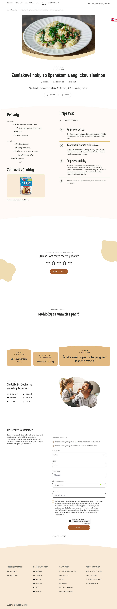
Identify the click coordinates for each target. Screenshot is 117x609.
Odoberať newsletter (66, 591)
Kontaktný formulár (66, 587)
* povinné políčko (59, 536)
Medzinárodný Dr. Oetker (94, 571)
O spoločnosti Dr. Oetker (67, 571)
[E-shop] (45, 3)
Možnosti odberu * (59, 438)
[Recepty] (11, 3)
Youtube (38, 579)
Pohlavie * (56, 451)
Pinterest (39, 583)
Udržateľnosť (64, 575)
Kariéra (61, 579)
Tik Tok (38, 587)
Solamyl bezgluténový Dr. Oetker (30, 128)
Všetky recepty (12, 571)
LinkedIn (38, 591)
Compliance (63, 583)
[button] (58, 64)
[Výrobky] (20, 3)
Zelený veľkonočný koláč (19, 343)
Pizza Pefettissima (92, 583)
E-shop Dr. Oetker (92, 575)
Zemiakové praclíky (45, 343)
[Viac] (39, 3)
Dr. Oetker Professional (93, 579)
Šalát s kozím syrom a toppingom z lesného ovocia (84, 343)
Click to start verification (81, 521)
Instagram (39, 575)
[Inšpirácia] (30, 3)
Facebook (39, 571)
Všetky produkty (12, 575)
